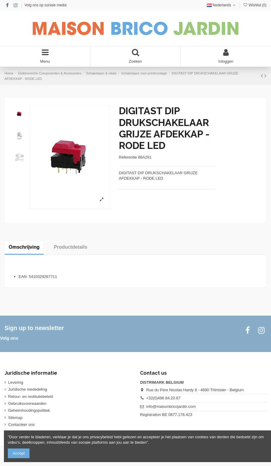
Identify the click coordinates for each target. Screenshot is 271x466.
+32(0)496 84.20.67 (163, 398)
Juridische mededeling (27, 389)
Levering (15, 382)
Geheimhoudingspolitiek (29, 410)
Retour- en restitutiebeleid (30, 396)
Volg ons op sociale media (45, 5)
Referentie (128, 157)
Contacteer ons (21, 424)
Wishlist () (254, 5)
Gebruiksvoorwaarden (27, 403)
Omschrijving (24, 247)
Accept (19, 453)
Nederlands (222, 5)
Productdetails (70, 247)
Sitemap (15, 417)
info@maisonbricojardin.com (171, 406)
